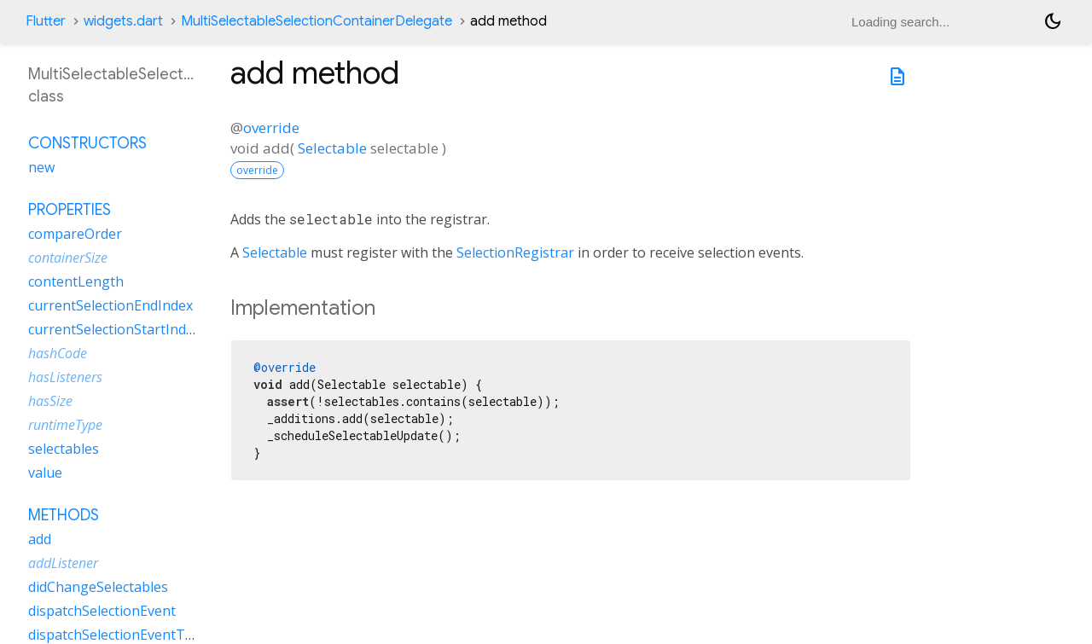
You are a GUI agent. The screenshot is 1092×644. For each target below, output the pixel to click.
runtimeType (65, 424)
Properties (69, 209)
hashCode (57, 353)
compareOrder (75, 233)
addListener (63, 563)
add (39, 539)
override (271, 127)
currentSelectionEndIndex (110, 305)
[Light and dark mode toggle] (1052, 21)
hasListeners (65, 377)
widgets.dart (123, 21)
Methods (63, 515)
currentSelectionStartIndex (114, 329)
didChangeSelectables (98, 586)
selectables (63, 448)
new (41, 167)
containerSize (67, 257)
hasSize (50, 401)
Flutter (46, 21)
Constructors (87, 143)
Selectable (332, 148)
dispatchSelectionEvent (102, 610)
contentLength (76, 281)
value (45, 472)
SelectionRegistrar (515, 252)
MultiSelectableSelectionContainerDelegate (316, 21)
